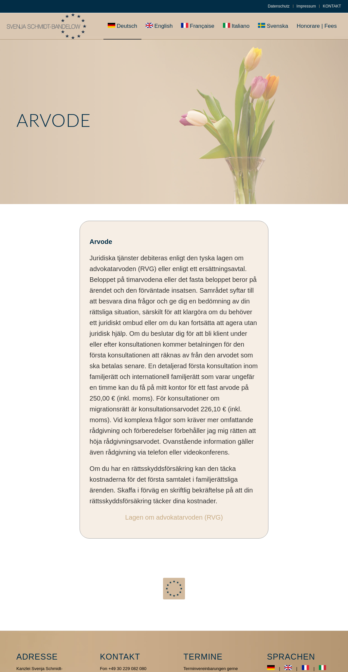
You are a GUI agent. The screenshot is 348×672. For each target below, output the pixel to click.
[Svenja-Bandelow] (46, 26)
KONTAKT (332, 6)
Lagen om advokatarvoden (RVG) (174, 517)
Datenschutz (279, 6)
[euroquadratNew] (174, 588)
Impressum (306, 6)
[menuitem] (279, 6)
